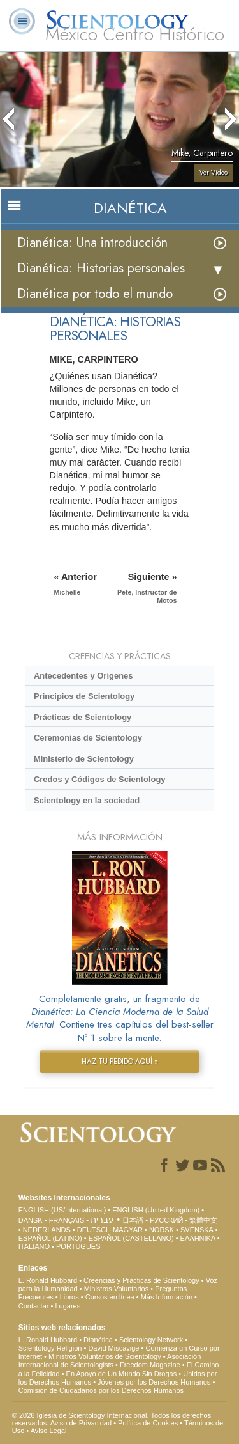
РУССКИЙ (166, 1220)
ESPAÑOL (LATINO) (50, 1238)
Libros (69, 1297)
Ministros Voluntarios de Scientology (104, 1356)
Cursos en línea (109, 1297)
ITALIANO (34, 1246)
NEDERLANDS (47, 1230)
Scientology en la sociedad (87, 800)
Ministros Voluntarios (116, 1288)
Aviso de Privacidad (81, 1423)
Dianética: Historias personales (101, 268)
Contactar (33, 1306)
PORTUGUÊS (78, 1246)
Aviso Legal (49, 1430)
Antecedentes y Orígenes (83, 675)
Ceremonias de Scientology (88, 737)
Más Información (166, 1297)
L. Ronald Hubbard (47, 1280)
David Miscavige (113, 1348)
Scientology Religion (50, 1348)
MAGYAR (128, 1230)
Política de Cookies (148, 1423)
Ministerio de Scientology (84, 759)
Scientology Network (151, 1340)
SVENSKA (196, 1230)
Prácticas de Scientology (82, 717)
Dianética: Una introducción (92, 242)
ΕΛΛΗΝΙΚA (197, 1238)
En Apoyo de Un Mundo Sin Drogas (121, 1373)
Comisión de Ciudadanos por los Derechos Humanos (101, 1390)
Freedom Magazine (150, 1365)
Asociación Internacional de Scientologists (109, 1361)
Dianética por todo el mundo (95, 294)
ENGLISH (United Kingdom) (155, 1210)
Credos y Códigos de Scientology (100, 779)
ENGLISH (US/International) (62, 1210)
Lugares (67, 1306)
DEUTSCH (94, 1230)
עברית (102, 1219)
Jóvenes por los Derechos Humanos (154, 1382)
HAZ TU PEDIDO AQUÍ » (120, 1061)
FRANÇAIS (67, 1220)
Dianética (98, 1340)
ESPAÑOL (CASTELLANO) (131, 1238)
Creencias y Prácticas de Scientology (141, 1280)
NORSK (161, 1230)
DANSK (30, 1220)
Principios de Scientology (84, 696)
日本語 (132, 1220)
